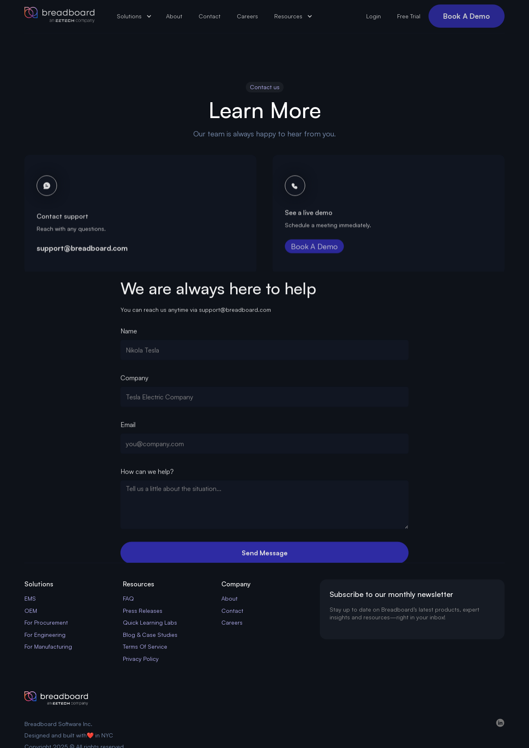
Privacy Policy (141, 658)
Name (128, 333)
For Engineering (45, 634)
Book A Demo (466, 15)
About (174, 16)
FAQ (128, 598)
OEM (30, 610)
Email (128, 427)
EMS (30, 598)
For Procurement (46, 622)
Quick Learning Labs (150, 622)
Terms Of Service (145, 646)
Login (373, 16)
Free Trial (408, 16)
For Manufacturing (48, 646)
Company (134, 380)
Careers (247, 16)
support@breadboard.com (82, 252)
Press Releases (142, 610)
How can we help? (147, 473)
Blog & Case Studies (150, 634)
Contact (210, 16)
